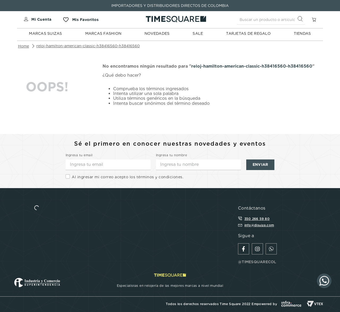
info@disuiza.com (259, 225)
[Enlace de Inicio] (23, 46)
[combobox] (271, 20)
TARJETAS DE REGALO (248, 33)
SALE (198, 33)
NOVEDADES (156, 33)
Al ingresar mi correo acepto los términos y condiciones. (127, 177)
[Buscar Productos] (301, 19)
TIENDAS (302, 33)
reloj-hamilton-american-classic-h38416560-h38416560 (88, 46)
